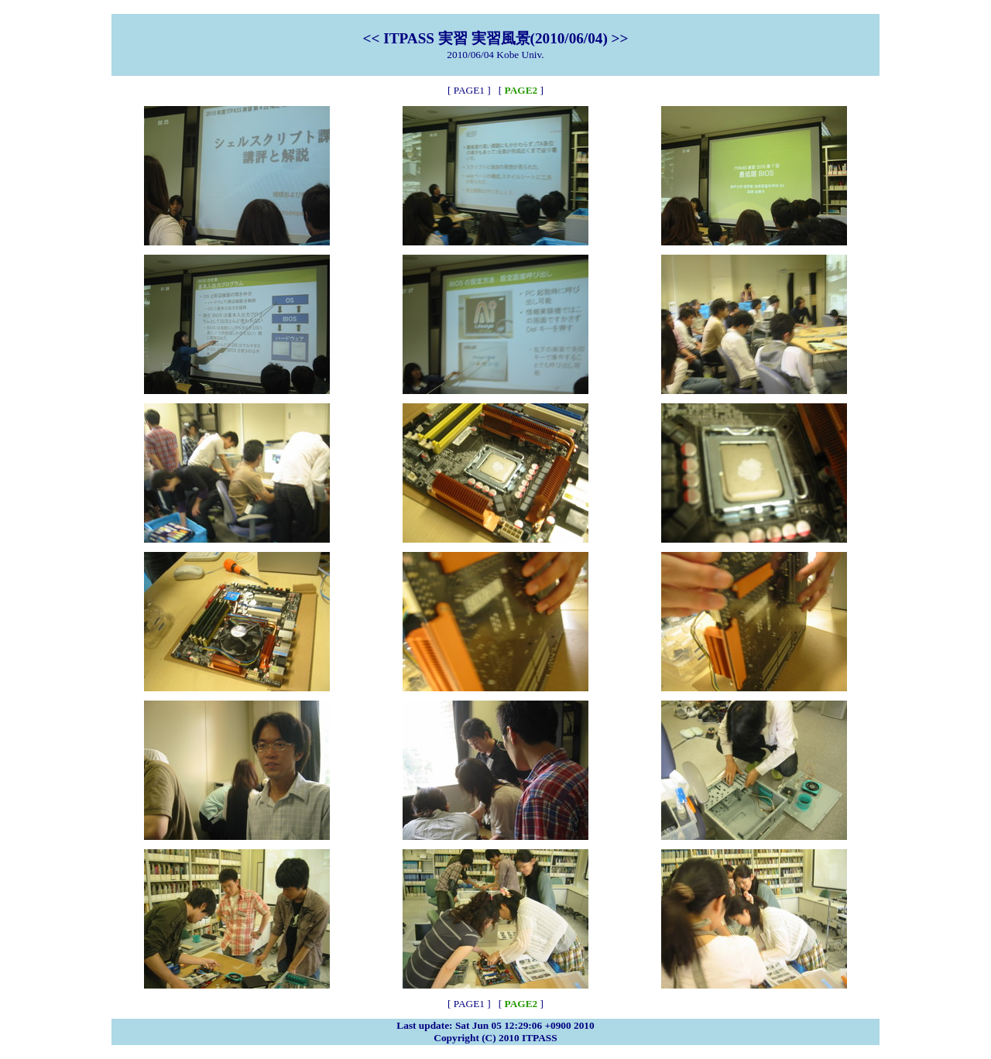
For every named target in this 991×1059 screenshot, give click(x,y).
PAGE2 (521, 90)
